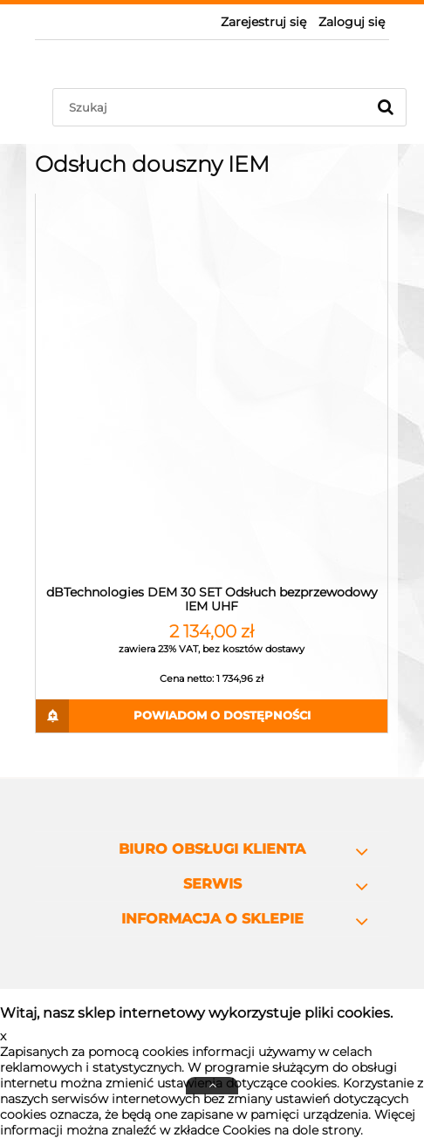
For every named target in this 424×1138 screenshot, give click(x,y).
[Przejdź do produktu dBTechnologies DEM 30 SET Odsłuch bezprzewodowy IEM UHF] (211, 388)
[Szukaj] (386, 107)
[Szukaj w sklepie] (213, 107)
